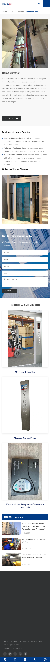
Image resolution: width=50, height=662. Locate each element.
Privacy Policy (17, 648)
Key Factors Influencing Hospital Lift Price (34, 540)
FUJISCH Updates (13, 517)
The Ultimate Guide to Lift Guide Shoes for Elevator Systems (34, 556)
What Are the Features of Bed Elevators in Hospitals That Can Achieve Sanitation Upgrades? (33, 526)
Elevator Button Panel (25, 438)
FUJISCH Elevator (16, 12)
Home (4, 12)
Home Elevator (32, 12)
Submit (9, 291)
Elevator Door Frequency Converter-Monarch (25, 506)
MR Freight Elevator (25, 372)
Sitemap (6, 648)
